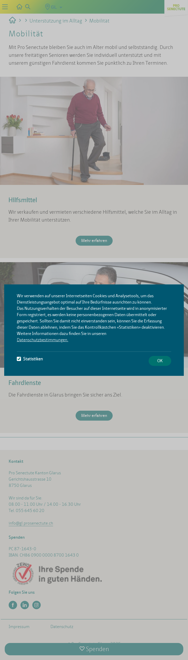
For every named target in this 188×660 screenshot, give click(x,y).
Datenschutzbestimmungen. (42, 340)
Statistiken (30, 359)
